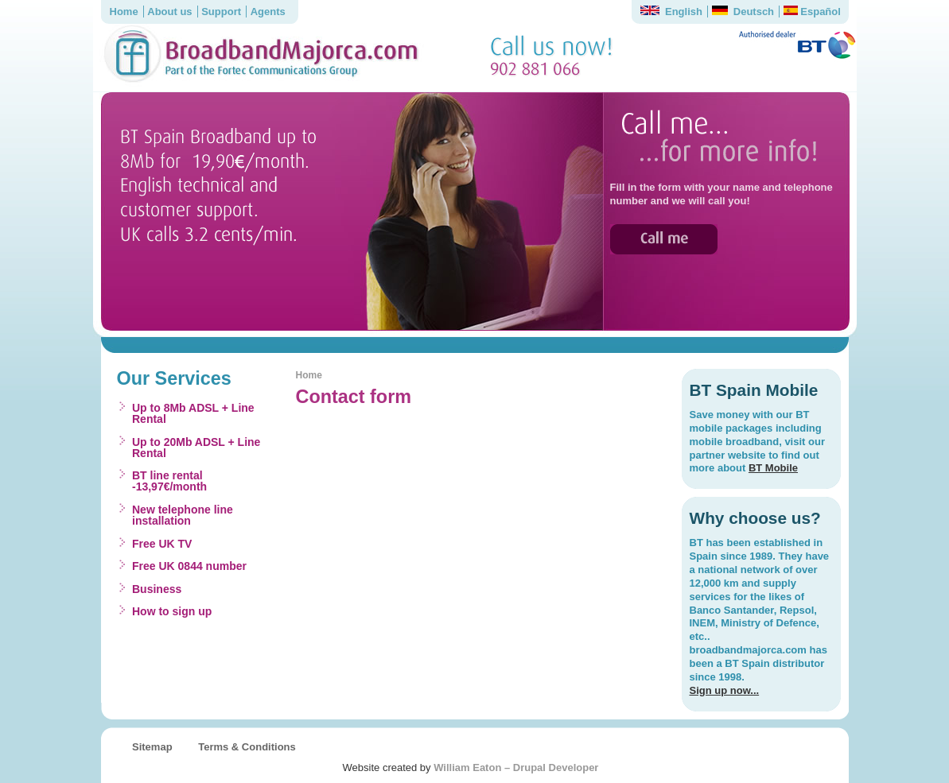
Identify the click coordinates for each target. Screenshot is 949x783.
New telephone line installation (182, 515)
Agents (268, 11)
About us (169, 11)
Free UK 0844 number (189, 566)
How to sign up (172, 611)
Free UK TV (162, 543)
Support (221, 11)
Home (124, 11)
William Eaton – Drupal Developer (516, 767)
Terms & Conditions (247, 747)
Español (812, 11)
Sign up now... (725, 690)
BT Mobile (773, 468)
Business (156, 589)
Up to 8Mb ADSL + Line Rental (193, 413)
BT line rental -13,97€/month (169, 481)
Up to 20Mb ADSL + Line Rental (196, 447)
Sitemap (152, 747)
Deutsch (743, 11)
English (671, 11)
